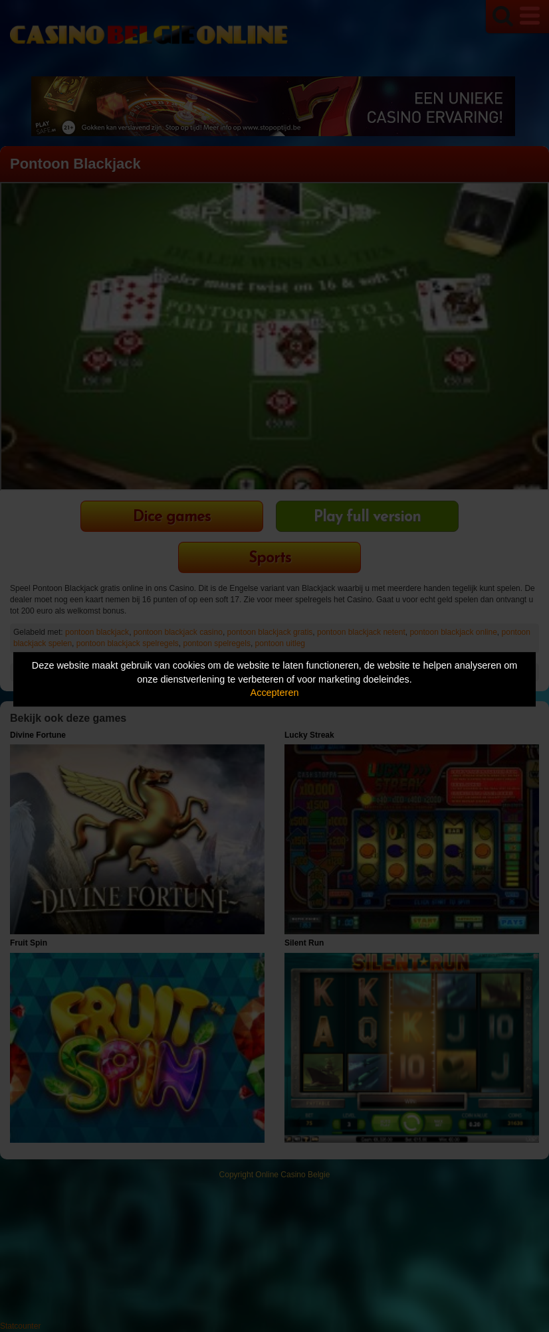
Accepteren (275, 692)
